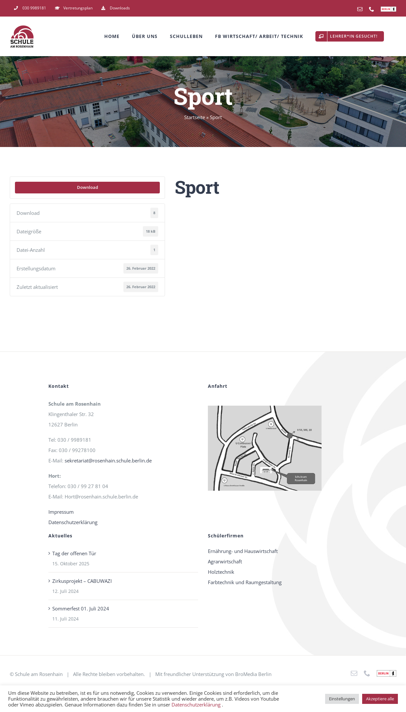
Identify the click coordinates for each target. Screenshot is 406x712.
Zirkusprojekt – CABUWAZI (82, 581)
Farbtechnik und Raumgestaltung (245, 582)
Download (87, 187)
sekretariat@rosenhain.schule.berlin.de (108, 460)
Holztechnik (221, 572)
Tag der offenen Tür (74, 553)
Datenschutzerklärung (72, 522)
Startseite (194, 117)
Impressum (61, 512)
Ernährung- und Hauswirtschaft (243, 551)
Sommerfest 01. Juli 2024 (80, 608)
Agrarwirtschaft (225, 561)
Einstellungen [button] (342, 699)
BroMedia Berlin (253, 674)
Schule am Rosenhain (39, 674)
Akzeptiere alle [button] (380, 699)
